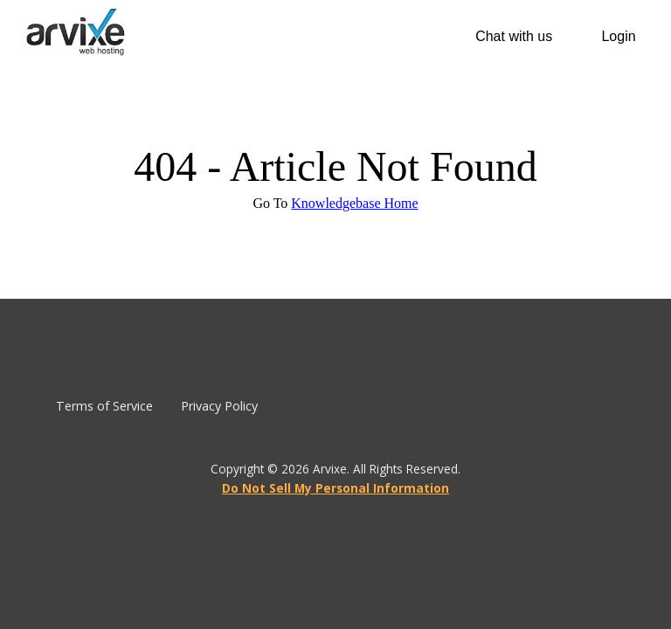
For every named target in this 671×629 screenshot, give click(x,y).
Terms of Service (104, 405)
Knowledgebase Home (354, 203)
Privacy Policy (219, 405)
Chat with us (513, 36)
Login (618, 36)
